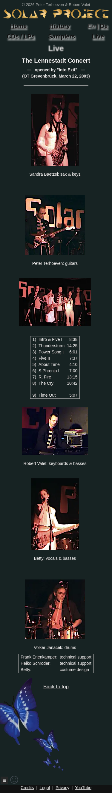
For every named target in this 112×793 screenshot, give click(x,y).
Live (98, 36)
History (59, 26)
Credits (27, 787)
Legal (45, 787)
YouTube (83, 787)
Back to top (41, 727)
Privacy (62, 787)
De (104, 26)
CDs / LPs (21, 36)
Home (18, 26)
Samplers (61, 36)
